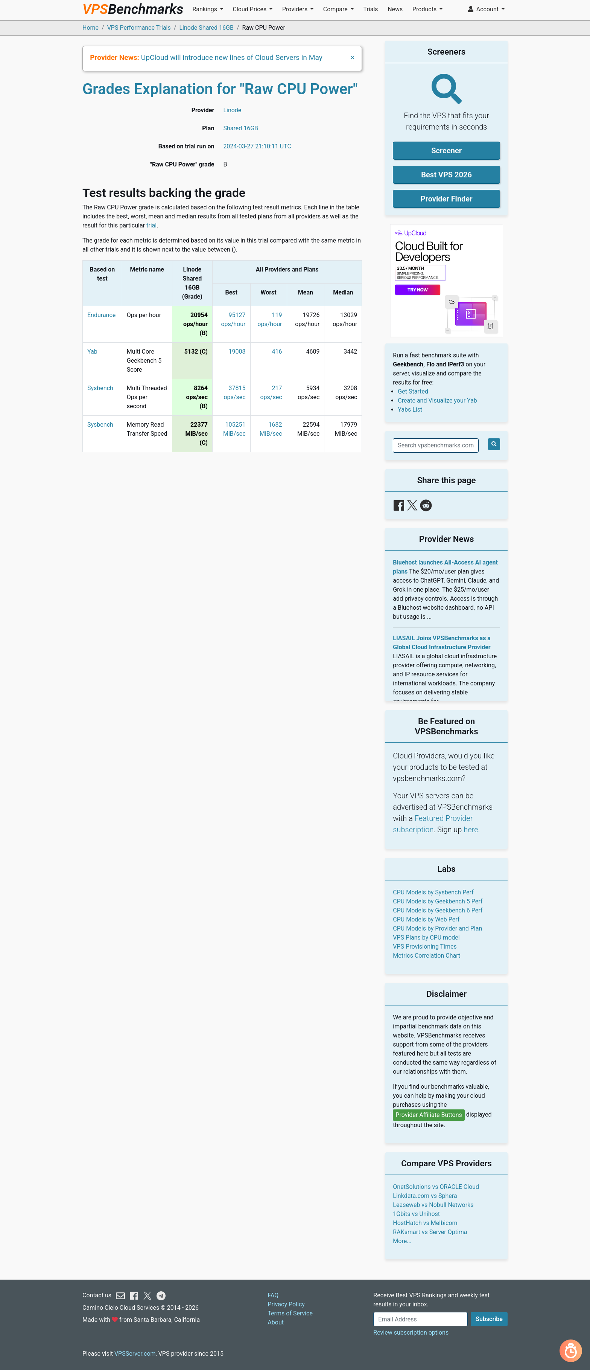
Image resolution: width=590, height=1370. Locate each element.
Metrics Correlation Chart (426, 955)
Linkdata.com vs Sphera (425, 1195)
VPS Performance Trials (139, 27)
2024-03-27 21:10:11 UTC (257, 146)
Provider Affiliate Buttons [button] (428, 1114)
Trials (370, 9)
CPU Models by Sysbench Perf (433, 892)
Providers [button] (295, 9)
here (471, 829)
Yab (92, 351)
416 (277, 351)
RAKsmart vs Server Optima (430, 1232)
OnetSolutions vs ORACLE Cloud (436, 1186)
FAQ (273, 1295)
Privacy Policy (286, 1304)
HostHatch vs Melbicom (425, 1223)
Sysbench (100, 388)
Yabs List (410, 409)
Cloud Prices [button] (250, 9)
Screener (446, 150)
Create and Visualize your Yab (437, 400)
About (276, 1322)
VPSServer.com (135, 1353)
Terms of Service (290, 1313)
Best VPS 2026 (446, 174)
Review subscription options (411, 1332)
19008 (237, 351)
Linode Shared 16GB (206, 27)
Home (90, 27)
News (395, 9)
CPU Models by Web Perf (426, 919)
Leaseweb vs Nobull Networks (433, 1204)
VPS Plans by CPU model (426, 937)
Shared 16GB (240, 128)
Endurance (101, 315)
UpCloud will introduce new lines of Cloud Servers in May (231, 57)
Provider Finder (447, 198)
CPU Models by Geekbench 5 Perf (437, 901)
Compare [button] (336, 9)
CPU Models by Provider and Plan (437, 928)
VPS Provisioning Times (424, 946)
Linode (232, 110)
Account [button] (484, 9)
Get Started (413, 391)
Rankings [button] (205, 9)
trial (151, 225)
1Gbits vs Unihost (416, 1213)
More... (402, 1241)
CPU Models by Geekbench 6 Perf (437, 910)
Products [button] (425, 9)
